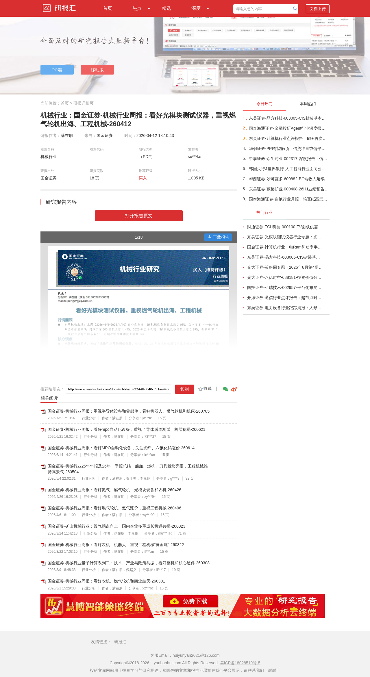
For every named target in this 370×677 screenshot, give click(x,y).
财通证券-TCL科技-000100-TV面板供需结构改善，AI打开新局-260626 (285, 227)
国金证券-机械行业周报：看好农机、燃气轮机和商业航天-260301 (106, 581)
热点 (137, 8)
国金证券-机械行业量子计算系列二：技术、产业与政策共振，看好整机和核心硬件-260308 (129, 563)
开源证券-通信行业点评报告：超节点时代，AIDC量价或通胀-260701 (285, 297)
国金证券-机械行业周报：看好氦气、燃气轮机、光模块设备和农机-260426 (114, 489)
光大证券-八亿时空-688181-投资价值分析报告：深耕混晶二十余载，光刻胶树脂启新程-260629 (285, 277)
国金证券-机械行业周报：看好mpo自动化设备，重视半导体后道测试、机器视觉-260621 (126, 429)
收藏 (204, 388)
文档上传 (318, 8)
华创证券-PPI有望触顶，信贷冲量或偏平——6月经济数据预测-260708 (289, 148)
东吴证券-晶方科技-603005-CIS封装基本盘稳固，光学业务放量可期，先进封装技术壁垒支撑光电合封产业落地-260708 (289, 118)
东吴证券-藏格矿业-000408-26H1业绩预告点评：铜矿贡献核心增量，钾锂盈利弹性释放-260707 (289, 189)
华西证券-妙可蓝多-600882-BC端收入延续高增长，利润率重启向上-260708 (289, 179)
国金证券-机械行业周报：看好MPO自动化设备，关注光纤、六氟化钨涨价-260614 (121, 448)
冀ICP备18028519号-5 (240, 663)
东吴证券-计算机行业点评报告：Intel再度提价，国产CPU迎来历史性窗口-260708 (289, 138)
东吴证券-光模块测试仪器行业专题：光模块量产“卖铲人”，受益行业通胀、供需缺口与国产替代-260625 (285, 237)
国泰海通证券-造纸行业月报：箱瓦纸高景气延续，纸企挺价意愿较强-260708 (289, 199)
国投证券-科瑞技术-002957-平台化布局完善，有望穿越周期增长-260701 (285, 287)
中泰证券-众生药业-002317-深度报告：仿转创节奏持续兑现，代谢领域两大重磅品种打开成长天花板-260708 (289, 158)
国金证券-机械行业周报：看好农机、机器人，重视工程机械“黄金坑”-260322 (116, 544)
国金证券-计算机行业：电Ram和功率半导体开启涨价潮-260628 (285, 247)
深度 (196, 8)
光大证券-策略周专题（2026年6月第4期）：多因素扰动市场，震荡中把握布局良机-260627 (285, 267)
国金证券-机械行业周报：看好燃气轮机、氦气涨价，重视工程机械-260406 (114, 508)
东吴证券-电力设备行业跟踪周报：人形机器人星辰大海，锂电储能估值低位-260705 (285, 307)
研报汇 (120, 641)
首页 (107, 8)
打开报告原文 (139, 215)
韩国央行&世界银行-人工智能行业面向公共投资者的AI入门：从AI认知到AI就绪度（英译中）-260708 (289, 168)
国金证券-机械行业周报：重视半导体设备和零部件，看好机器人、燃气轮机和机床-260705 (129, 411)
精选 (166, 8)
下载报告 (218, 237)
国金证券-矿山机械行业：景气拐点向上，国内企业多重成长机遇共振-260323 (116, 526)
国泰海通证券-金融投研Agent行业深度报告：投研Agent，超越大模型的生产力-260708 (289, 128)
